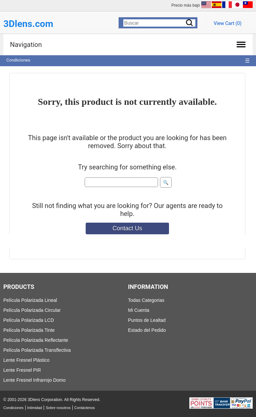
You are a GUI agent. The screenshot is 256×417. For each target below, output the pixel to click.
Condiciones (18, 60)
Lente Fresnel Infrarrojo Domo (34, 380)
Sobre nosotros (58, 408)
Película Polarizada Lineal (30, 300)
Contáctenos (84, 408)
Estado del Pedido (147, 330)
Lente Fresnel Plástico (26, 360)
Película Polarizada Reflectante (35, 340)
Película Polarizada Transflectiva (37, 350)
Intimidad (34, 408)
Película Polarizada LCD (28, 320)
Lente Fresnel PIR (22, 370)
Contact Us (127, 228)
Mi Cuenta (138, 310)
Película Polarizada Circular (32, 310)
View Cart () (227, 23)
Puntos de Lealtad (147, 320)
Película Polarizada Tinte (29, 330)
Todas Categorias (146, 300)
